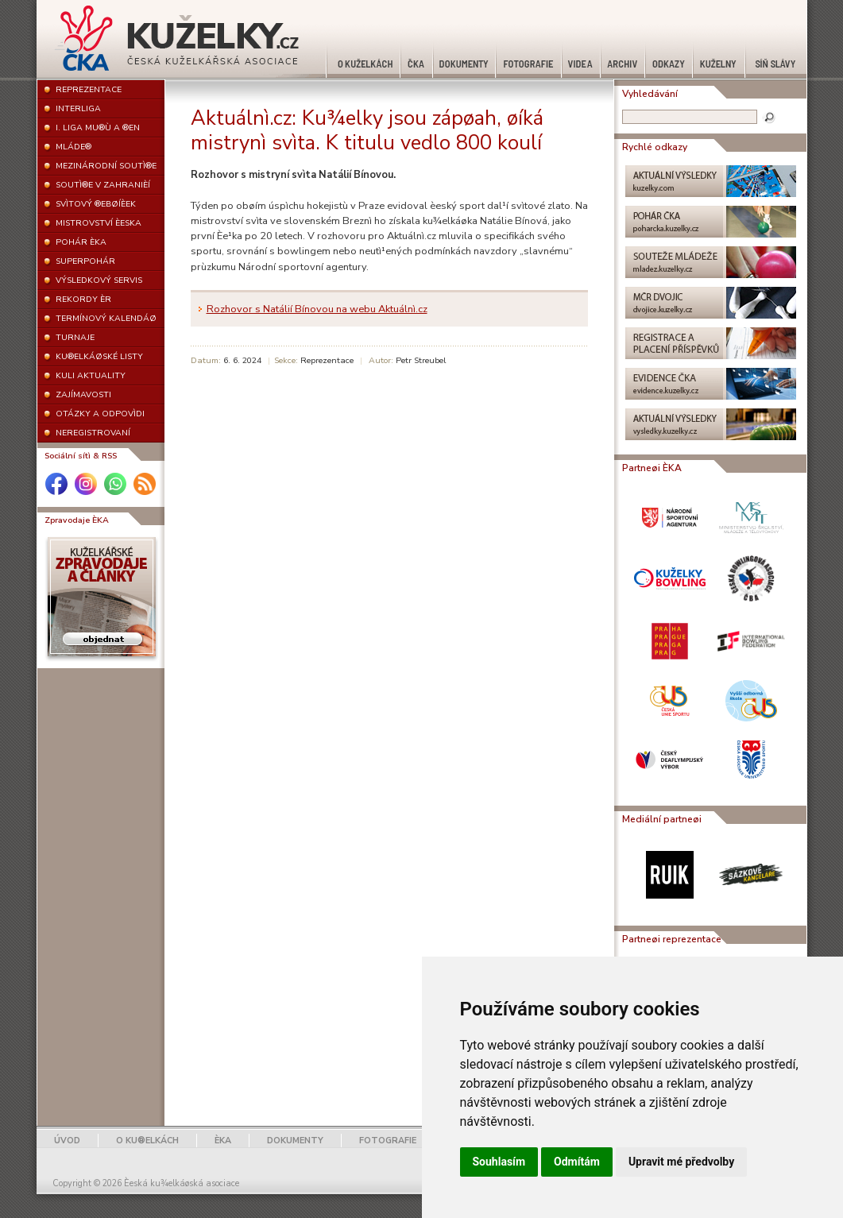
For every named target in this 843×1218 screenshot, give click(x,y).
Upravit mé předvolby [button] (681, 1161)
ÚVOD (67, 1140)
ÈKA (223, 1140)
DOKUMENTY (295, 1140)
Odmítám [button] (577, 1161)
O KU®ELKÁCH (147, 1140)
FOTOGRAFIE (387, 1140)
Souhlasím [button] (499, 1161)
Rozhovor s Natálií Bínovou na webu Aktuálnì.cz (317, 309)
